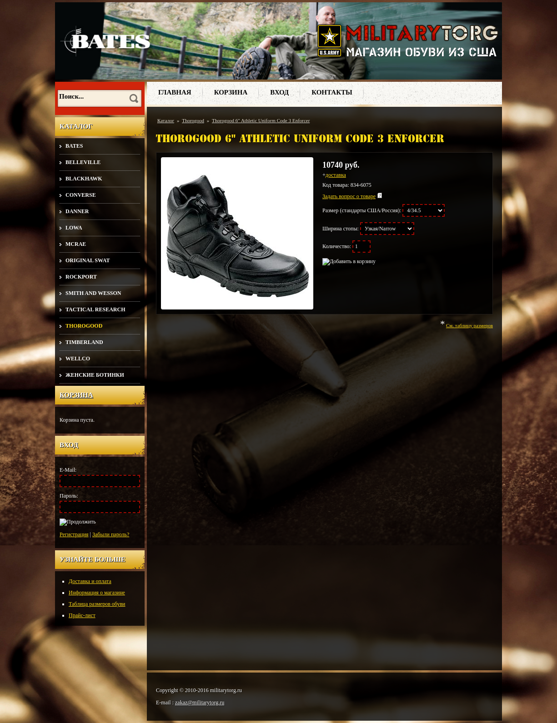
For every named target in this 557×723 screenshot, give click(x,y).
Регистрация (74, 534)
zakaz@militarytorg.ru (199, 702)
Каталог (165, 120)
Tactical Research (95, 309)
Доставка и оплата (90, 581)
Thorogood (83, 326)
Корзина (76, 395)
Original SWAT (87, 260)
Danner (77, 211)
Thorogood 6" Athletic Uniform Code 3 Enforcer (261, 120)
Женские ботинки (94, 375)
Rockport (81, 277)
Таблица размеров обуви (97, 604)
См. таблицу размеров (469, 325)
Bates (74, 146)
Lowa (73, 227)
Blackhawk (83, 178)
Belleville (82, 162)
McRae (75, 244)
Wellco (77, 358)
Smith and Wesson (93, 293)
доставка (336, 175)
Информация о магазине (97, 592)
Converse (80, 195)
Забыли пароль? (110, 534)
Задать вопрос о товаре (349, 196)
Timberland (84, 342)
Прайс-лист (82, 615)
